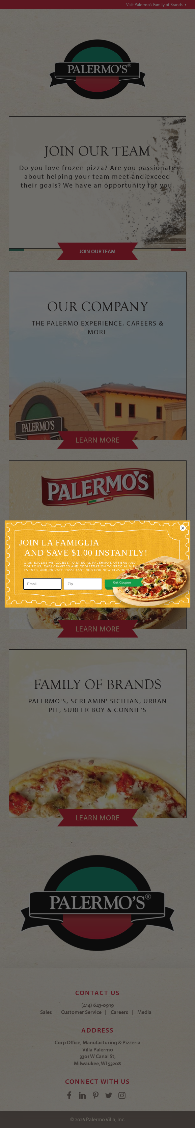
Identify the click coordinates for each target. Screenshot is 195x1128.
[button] (124, 583)
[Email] (42, 584)
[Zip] (83, 584)
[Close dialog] (183, 528)
